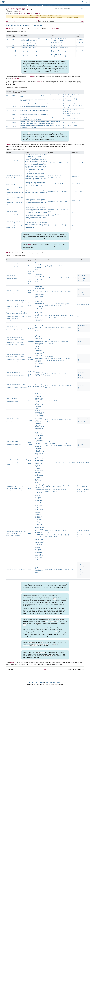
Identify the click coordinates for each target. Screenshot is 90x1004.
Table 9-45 (9, 245)
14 (32, 10)
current (38, 17)
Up (14, 21)
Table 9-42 (9, 29)
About (12, 2)
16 (27, 10)
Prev (7, 21)
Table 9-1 (31, 75)
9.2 (39, 13)
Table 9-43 (39, 79)
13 (19, 13)
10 (26, 13)
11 (24, 13)
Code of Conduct (39, 664)
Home (8, 2)
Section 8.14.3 (41, 81)
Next (82, 21)
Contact (59, 664)
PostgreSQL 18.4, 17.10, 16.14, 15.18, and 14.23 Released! (48, 5)
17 (25, 10)
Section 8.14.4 (15, 76)
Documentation (26, 2)
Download (18, 2)
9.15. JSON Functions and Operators (24, 25)
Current (19, 10)
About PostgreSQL (50, 664)
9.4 (34, 13)
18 (22, 10)
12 (21, 13)
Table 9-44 (9, 140)
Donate (53, 2)
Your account (60, 2)
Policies (31, 664)
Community (34, 2)
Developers (42, 2)
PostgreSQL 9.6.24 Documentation (45, 20)
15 (30, 10)
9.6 (29, 13)
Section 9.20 (13, 644)
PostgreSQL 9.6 (20, 8)
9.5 (31, 13)
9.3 (37, 13)
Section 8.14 (55, 29)
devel (20, 11)
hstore (30, 236)
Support (48, 2)
